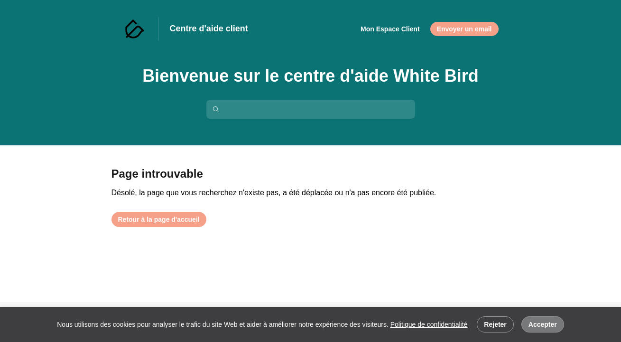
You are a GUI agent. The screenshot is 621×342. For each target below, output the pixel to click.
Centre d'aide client (209, 28)
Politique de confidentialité (429, 324)
